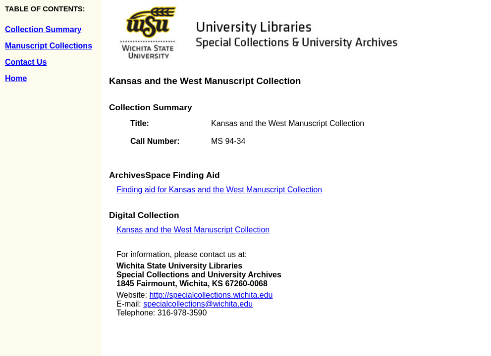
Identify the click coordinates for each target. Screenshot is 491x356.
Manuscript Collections (48, 46)
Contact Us (26, 62)
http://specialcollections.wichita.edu (211, 295)
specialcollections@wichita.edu (198, 304)
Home (16, 78)
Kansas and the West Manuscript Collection (193, 229)
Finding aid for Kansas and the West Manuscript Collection (219, 189)
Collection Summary (43, 29)
